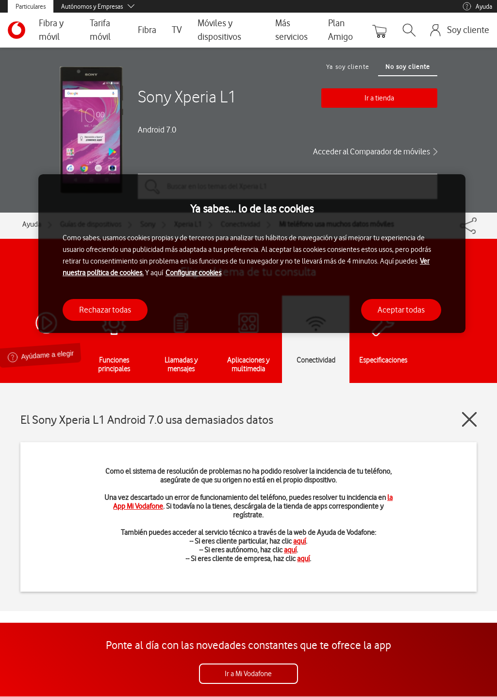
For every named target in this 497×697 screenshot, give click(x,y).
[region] (251, 253)
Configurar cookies (193, 272)
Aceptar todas (401, 310)
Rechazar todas (105, 310)
